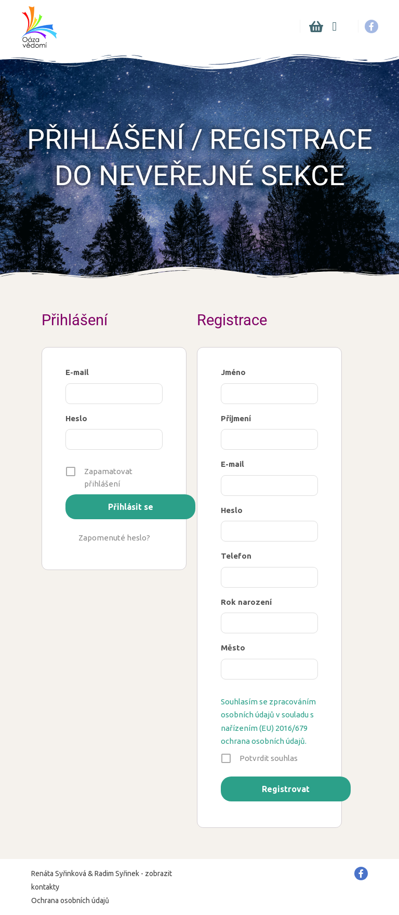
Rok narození (246, 602)
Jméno (233, 372)
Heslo (76, 418)
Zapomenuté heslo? (114, 537)
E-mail (77, 372)
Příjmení (236, 418)
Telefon (236, 555)
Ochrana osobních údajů (70, 900)
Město (233, 647)
